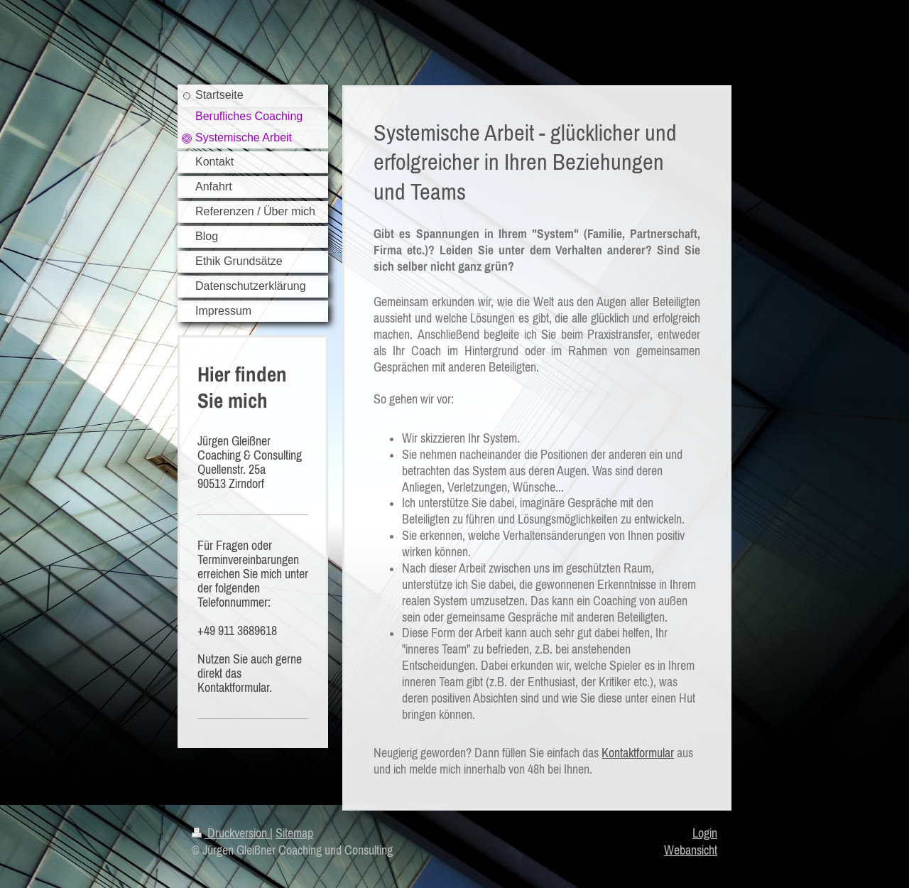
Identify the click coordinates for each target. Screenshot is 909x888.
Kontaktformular (638, 753)
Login (704, 833)
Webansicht (690, 850)
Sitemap (294, 833)
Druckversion (231, 833)
